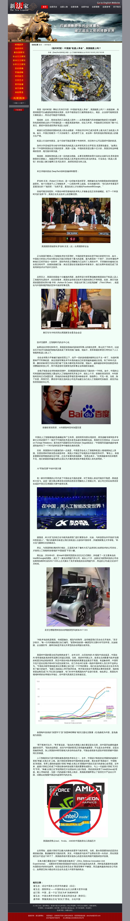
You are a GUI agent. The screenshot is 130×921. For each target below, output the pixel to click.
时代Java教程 (82, 906)
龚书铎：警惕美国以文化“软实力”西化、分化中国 (56, 899)
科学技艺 (48, 45)
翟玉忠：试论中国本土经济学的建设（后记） (55, 886)
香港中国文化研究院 (58, 906)
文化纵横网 (49, 908)
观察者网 (92, 906)
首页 (40, 45)
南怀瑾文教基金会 (67, 908)
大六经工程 (37, 906)
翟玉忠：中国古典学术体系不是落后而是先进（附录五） (60, 896)
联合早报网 (71, 906)
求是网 (88, 908)
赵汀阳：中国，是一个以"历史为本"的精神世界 (55, 892)
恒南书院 (60, 910)
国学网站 (46, 906)
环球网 (40, 908)
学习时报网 (80, 908)
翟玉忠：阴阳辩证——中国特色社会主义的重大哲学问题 (60, 889)
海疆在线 (68, 910)
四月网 (56, 908)
